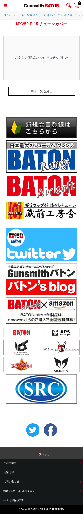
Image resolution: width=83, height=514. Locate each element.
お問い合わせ (11, 481)
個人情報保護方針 (14, 500)
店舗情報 (8, 472)
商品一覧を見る (41, 91)
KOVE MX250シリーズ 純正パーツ (39, 15)
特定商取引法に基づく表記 (19, 490)
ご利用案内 (10, 463)
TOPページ (8, 15)
